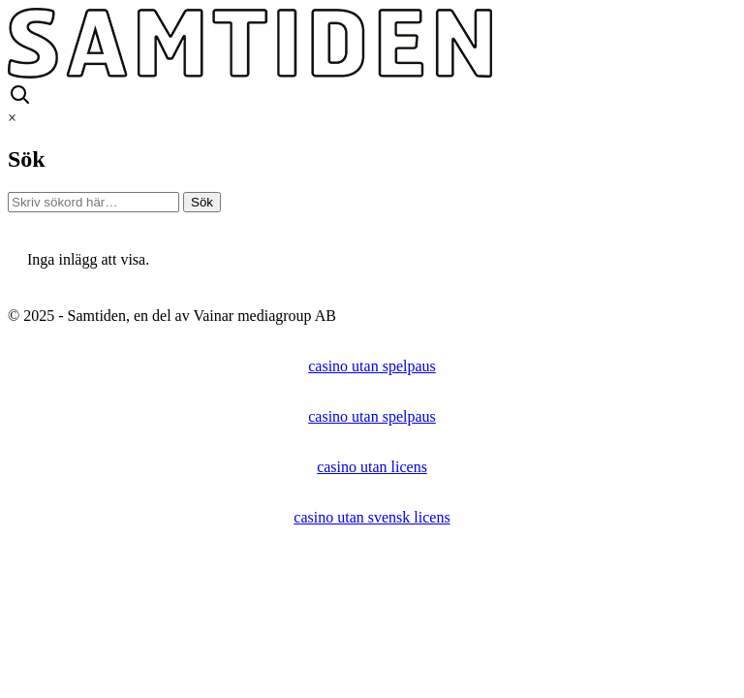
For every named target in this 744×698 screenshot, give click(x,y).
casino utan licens (372, 467)
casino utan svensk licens (372, 517)
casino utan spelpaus (372, 366)
